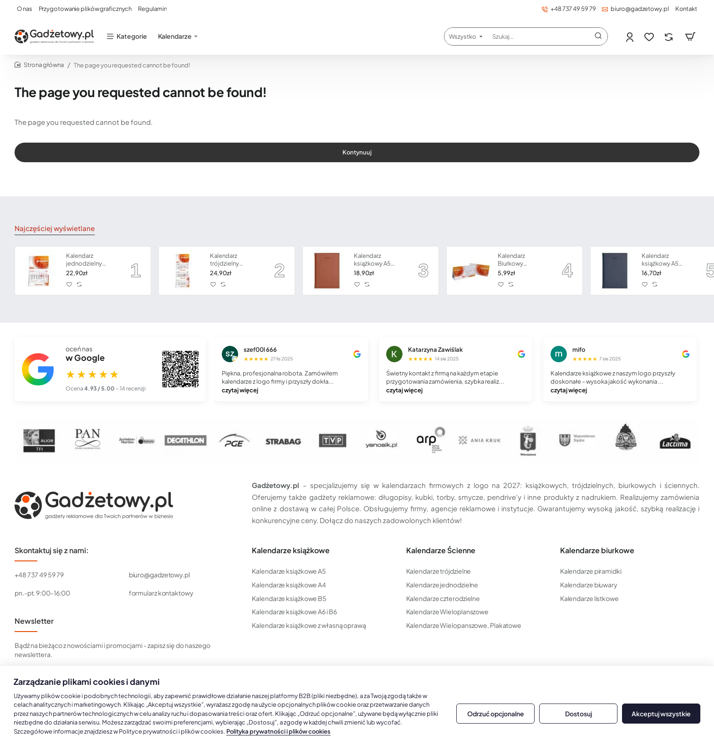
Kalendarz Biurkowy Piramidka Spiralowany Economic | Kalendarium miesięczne (515, 260)
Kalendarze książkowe (291, 550)
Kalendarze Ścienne (440, 550)
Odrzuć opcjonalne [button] (495, 713)
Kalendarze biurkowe (597, 550)
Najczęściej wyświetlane (51, 229)
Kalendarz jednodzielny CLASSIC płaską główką (88, 260)
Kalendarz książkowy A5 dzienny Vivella (374, 260)
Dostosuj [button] (578, 713)
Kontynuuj (357, 159)
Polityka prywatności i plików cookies (278, 731)
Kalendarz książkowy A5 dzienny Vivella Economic (662, 260)
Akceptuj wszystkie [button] (661, 713)
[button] (69, 284)
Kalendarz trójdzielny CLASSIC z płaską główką (234, 260)
